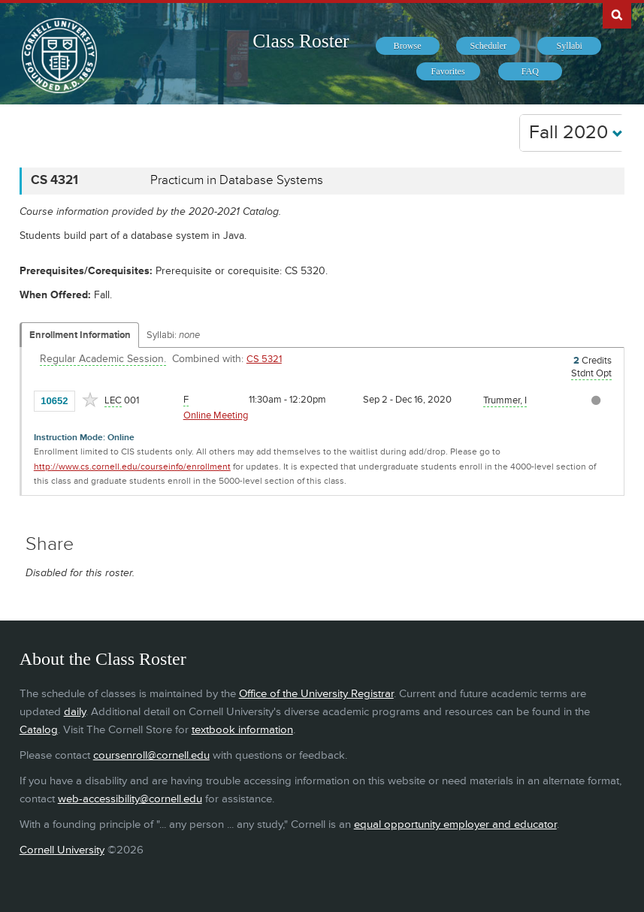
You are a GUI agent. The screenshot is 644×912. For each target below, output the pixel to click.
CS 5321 (264, 359)
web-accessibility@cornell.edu (130, 799)
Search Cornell (617, 14)
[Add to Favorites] (90, 399)
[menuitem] (408, 46)
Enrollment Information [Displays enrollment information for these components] (80, 335)
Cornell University (62, 850)
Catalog (39, 730)
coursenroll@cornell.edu (151, 755)
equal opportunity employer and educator (455, 824)
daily (75, 712)
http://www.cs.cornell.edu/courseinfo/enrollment (132, 467)
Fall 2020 (576, 132)
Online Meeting (215, 415)
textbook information (242, 730)
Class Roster (300, 41)
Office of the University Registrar (316, 694)
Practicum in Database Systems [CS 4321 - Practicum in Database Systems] (236, 180)
